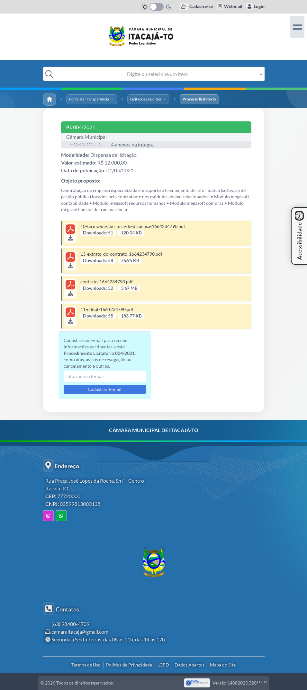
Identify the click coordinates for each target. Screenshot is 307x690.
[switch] (156, 7)
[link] (153, 36)
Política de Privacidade (129, 664)
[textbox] (159, 74)
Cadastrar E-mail (105, 389)
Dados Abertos (189, 664)
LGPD (163, 664)
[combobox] (159, 74)
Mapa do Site (223, 664)
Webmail (229, 6)
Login (255, 6)
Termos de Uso (86, 664)
